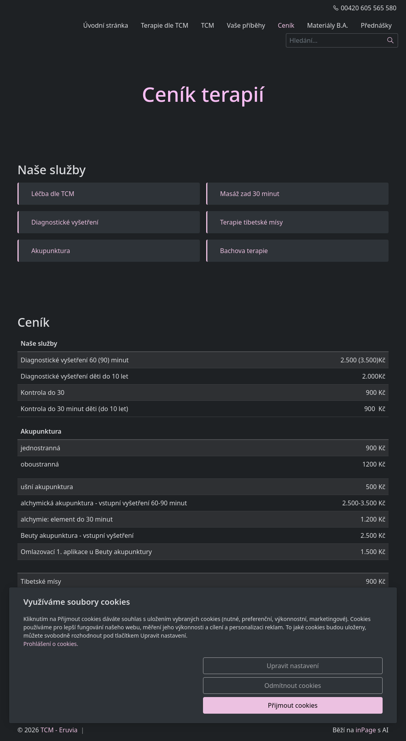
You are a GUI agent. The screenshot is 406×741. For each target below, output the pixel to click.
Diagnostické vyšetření (64, 222)
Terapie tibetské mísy (251, 222)
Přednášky (376, 25)
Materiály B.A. (327, 25)
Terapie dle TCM (164, 25)
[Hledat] (390, 40)
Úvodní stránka (105, 25)
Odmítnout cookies (265, 705)
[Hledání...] (334, 40)
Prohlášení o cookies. (50, 683)
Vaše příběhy (246, 25)
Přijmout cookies (344, 705)
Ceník (286, 25)
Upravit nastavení (186, 705)
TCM (207, 25)
